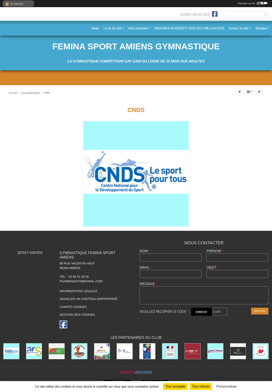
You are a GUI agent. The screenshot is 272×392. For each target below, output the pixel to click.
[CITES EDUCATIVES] (125, 351)
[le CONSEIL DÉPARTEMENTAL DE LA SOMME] (193, 351)
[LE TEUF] (57, 351)
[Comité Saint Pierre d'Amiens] (79, 351)
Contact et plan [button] (239, 28)
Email (146, 267)
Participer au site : (252, 3)
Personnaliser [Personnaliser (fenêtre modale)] (226, 386)
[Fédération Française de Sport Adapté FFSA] (147, 351)
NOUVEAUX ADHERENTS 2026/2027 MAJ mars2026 (189, 28)
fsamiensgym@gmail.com (81, 281)
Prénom (215, 251)
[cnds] (11, 351)
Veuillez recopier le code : (165, 311)
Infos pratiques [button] (138, 28)
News (95, 28)
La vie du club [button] (112, 28)
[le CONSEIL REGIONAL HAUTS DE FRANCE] (238, 351)
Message (148, 283)
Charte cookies (73, 307)
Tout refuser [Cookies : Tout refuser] (201, 386)
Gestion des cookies (77, 314)
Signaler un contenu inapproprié (88, 299)
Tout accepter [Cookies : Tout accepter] (175, 386)
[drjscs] (170, 351)
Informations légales (78, 291)
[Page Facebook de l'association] (214, 14)
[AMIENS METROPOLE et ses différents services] (261, 351)
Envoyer (259, 311)
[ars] (34, 351)
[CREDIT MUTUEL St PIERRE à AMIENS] (215, 351)
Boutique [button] (261, 28)
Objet (213, 267)
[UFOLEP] (102, 351)
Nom (145, 251)
